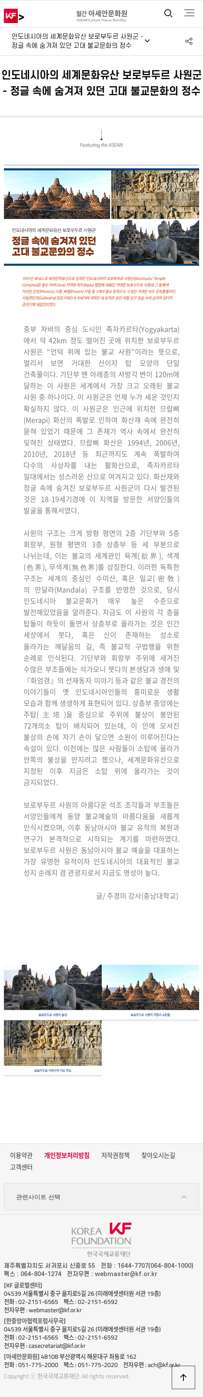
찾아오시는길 (158, 1155)
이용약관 (21, 1155)
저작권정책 (115, 1155)
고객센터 (21, 1167)
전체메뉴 (189, 13)
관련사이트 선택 (101, 1197)
